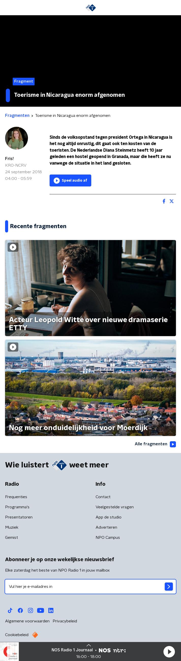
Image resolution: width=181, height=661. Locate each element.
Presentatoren (19, 517)
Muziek (11, 527)
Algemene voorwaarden (27, 621)
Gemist (11, 538)
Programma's (17, 507)
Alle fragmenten (155, 444)
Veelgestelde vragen (115, 507)
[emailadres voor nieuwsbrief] (90, 586)
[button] (169, 651)
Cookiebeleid (16, 635)
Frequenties (16, 497)
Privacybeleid (65, 621)
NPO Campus (108, 538)
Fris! (9, 159)
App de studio (109, 517)
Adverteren (106, 527)
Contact (103, 497)
